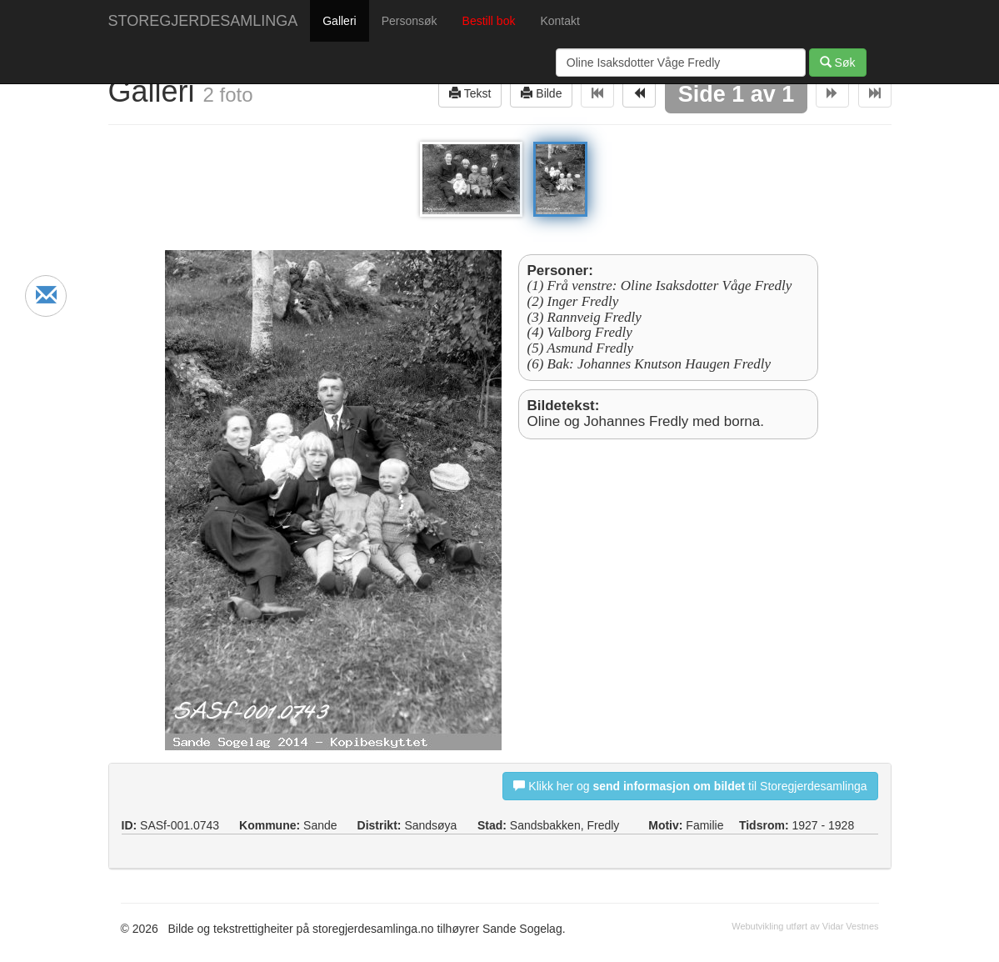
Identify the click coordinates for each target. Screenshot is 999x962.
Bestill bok (489, 21)
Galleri (339, 21)
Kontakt (559, 21)
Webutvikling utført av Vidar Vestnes (805, 926)
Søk (838, 62)
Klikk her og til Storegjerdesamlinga (690, 786)
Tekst (470, 93)
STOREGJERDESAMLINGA (203, 21)
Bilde (541, 93)
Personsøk (409, 21)
